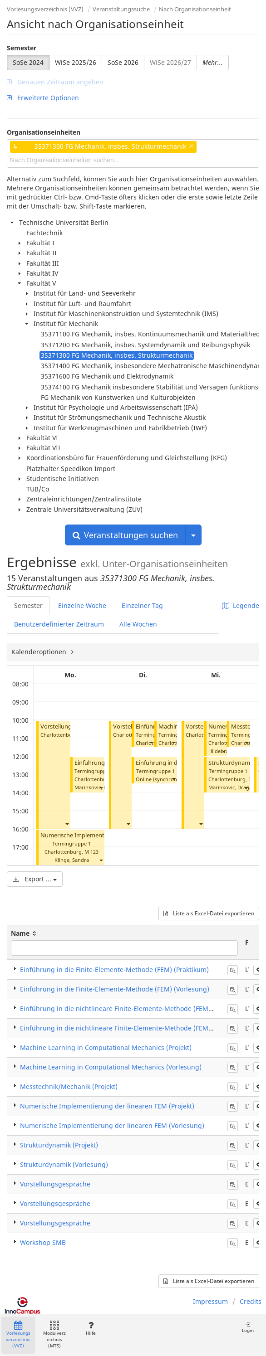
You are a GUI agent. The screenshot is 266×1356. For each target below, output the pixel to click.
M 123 (91, 851)
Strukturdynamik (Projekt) (59, 1145)
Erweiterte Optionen (43, 97)
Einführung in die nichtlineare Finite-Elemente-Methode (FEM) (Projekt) (129, 1008)
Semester (21, 48)
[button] (66, 823)
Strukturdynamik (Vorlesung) (64, 1164)
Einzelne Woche (82, 605)
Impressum (210, 1301)
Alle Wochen (138, 624)
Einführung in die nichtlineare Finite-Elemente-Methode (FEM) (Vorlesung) (134, 1028)
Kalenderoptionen (39, 651)
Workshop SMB (43, 1242)
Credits (250, 1301)
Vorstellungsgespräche (55, 1184)
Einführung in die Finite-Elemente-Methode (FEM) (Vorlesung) (114, 989)
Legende (240, 605)
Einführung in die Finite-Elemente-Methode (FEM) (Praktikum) (114, 969)
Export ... (35, 879)
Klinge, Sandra (71, 859)
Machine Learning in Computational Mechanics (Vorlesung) (111, 1067)
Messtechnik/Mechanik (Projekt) (69, 1086)
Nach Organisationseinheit (195, 9)
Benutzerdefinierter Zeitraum (59, 624)
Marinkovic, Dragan (97, 787)
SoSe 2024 (28, 62)
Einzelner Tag (142, 605)
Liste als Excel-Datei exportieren (208, 913)
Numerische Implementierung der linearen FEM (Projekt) (107, 1106)
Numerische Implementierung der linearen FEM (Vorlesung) (112, 1125)
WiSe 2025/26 (75, 62)
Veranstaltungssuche (121, 9)
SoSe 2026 (123, 62)
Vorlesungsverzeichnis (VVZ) (45, 9)
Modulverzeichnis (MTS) (54, 1335)
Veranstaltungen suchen (125, 535)
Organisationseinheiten (43, 132)
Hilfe (90, 1328)
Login (248, 1327)
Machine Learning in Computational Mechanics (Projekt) (106, 1047)
